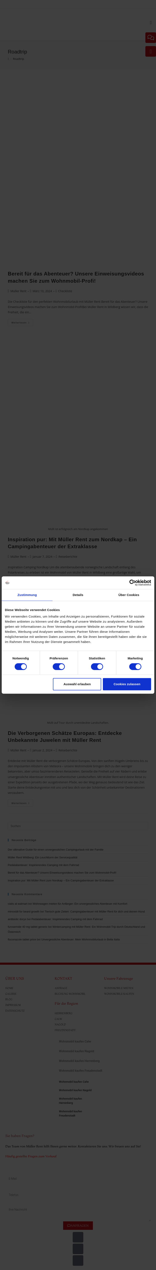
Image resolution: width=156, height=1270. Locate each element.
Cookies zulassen (127, 684)
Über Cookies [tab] (128, 595)
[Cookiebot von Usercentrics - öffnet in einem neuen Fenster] (132, 583)
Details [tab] (78, 595)
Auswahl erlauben (77, 684)
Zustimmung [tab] (27, 595)
